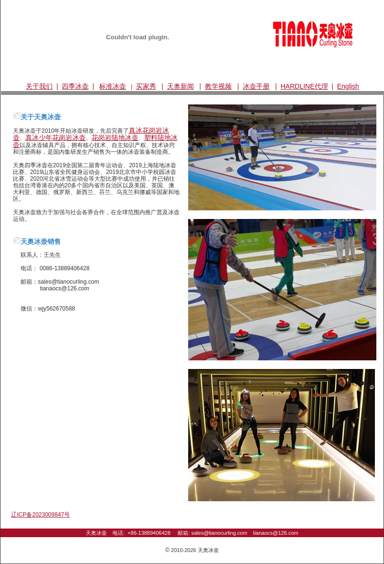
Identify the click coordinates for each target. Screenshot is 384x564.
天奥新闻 (180, 86)
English (348, 86)
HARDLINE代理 (304, 86)
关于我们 (39, 86)
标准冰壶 (112, 86)
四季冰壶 (75, 86)
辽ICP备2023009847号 (40, 514)
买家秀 (146, 86)
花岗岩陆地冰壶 (114, 137)
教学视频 (218, 86)
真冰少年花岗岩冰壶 (55, 137)
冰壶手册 (256, 86)
